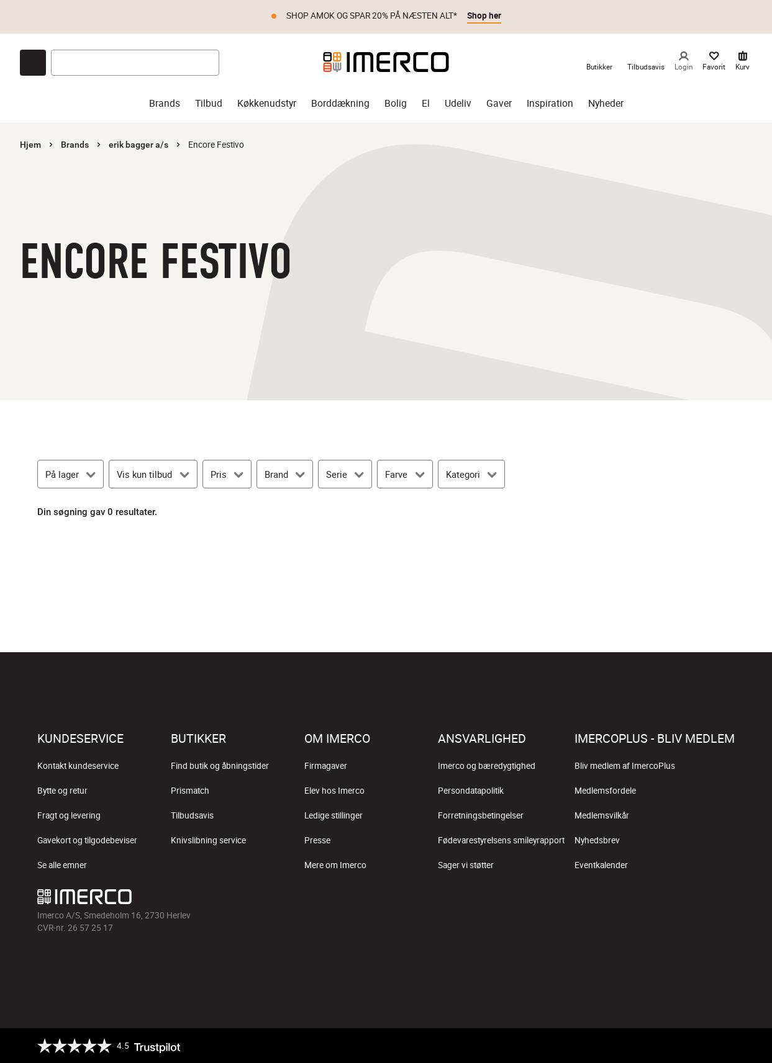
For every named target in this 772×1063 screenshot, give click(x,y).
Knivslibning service (208, 840)
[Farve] (404, 474)
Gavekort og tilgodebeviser (87, 840)
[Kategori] (471, 474)
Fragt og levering (69, 815)
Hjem (30, 145)
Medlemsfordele (605, 790)
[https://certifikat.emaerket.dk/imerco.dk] (724, 1045)
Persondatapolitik (471, 790)
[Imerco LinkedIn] (725, 899)
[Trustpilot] (108, 1045)
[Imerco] (386, 62)
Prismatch (190, 790)
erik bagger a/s (138, 145)
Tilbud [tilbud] (208, 103)
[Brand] (285, 474)
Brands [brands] (164, 103)
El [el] (426, 103)
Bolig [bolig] (395, 103)
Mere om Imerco (335, 865)
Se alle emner (62, 865)
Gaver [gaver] (499, 103)
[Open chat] (33, 63)
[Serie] (345, 474)
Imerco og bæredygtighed (486, 765)
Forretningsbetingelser (481, 815)
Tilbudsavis (192, 815)
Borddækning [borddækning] (340, 103)
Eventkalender (601, 865)
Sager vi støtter (466, 865)
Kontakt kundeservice (78, 765)
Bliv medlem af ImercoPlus (624, 765)
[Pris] (227, 474)
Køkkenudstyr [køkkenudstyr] (266, 103)
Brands (75, 145)
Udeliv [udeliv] (458, 103)
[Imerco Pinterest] (695, 899)
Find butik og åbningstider (220, 765)
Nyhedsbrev (597, 840)
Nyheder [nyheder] (606, 103)
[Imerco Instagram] (635, 899)
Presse (317, 840)
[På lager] (70, 474)
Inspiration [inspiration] (550, 103)
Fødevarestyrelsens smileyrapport (501, 840)
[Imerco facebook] (605, 899)
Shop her (484, 15)
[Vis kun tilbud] (153, 474)
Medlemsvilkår (601, 815)
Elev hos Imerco (334, 790)
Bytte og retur (62, 790)
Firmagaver (325, 765)
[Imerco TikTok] (665, 899)
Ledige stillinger (333, 815)
